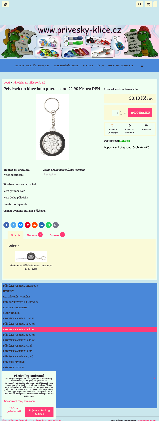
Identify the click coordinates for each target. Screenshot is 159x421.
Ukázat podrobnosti (14, 409)
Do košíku (140, 112)
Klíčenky (8, 372)
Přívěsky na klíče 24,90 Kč (19, 334)
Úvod (100, 65)
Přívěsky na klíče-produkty (32, 65)
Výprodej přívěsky (14, 400)
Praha (7, 405)
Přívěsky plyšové (13, 362)
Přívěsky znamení (14, 367)
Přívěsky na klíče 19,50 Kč (19, 329)
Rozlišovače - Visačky (16, 296)
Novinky (88, 65)
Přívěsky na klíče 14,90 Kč (19, 323)
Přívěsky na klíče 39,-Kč (17, 345)
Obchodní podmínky (120, 65)
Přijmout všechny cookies (39, 411)
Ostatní (8, 394)
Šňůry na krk (11, 312)
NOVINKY (8, 291)
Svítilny (8, 383)
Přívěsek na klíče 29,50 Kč (19, 340)
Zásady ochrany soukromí (19, 401)
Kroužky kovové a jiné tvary (20, 302)
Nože (6, 389)
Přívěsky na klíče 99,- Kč (18, 356)
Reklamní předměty (66, 65)
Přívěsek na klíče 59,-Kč (17, 351)
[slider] (49, 174)
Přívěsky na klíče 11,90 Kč (18, 318)
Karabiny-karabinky (16, 307)
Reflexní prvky (80, 378)
